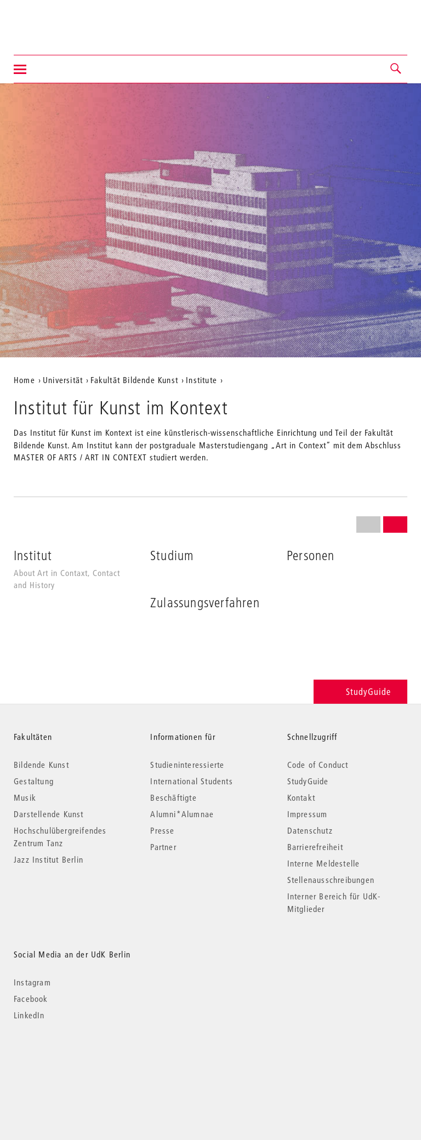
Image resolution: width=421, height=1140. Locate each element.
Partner (163, 846)
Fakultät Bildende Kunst (134, 379)
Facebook (31, 998)
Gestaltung (34, 781)
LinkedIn (29, 1015)
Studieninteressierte (187, 764)
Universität (63, 379)
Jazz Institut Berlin (48, 859)
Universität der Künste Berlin (57, 20)
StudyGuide (360, 691)
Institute (201, 379)
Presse (162, 830)
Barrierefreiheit (315, 846)
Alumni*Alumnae (182, 813)
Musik (25, 797)
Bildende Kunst (41, 764)
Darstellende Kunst (49, 813)
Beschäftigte (173, 797)
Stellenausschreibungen (330, 879)
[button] (396, 69)
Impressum (307, 813)
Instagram (32, 982)
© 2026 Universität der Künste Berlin (71, 1061)
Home (24, 379)
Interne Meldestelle (323, 863)
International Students (191, 781)
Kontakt (301, 797)
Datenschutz (310, 830)
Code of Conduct (318, 764)
